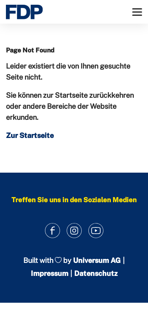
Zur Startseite (30, 135)
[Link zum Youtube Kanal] (96, 230)
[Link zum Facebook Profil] (52, 230)
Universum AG (97, 260)
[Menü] (137, 12)
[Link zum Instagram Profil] (74, 230)
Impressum (49, 273)
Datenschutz (96, 273)
